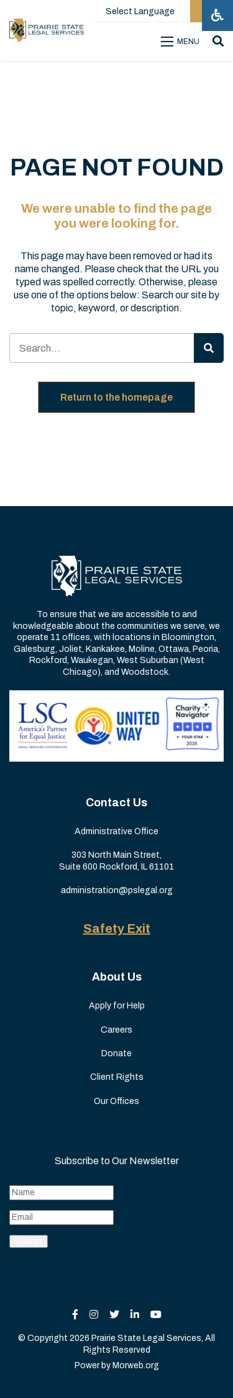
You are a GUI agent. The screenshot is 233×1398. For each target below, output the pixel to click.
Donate (116, 1053)
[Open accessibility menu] (217, 15)
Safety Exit (116, 928)
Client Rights (117, 1077)
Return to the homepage (116, 397)
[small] (75, 1314)
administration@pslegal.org (117, 890)
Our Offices (116, 1101)
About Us (117, 977)
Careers (116, 1030)
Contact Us (116, 802)
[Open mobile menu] (182, 41)
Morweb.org (135, 1365)
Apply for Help (117, 1005)
